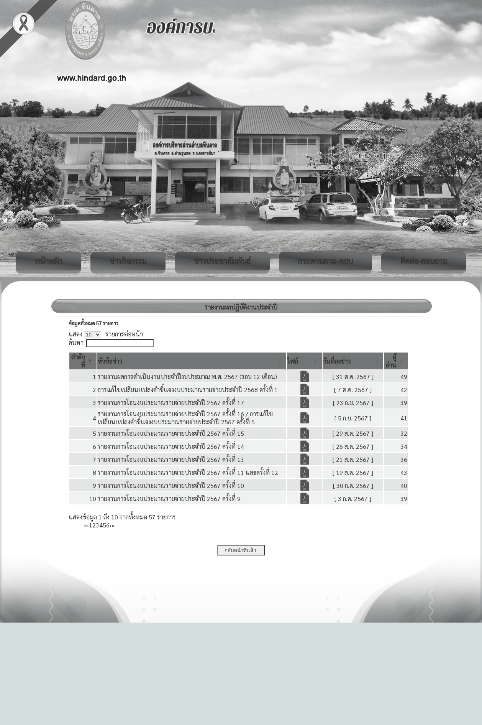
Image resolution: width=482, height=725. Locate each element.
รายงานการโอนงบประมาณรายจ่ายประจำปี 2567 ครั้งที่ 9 (169, 498)
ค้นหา (76, 342)
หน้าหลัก (48, 261)
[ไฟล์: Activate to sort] (304, 361)
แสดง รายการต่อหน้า (106, 334)
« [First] (85, 525)
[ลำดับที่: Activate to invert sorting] (83, 361)
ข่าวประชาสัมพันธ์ (222, 261)
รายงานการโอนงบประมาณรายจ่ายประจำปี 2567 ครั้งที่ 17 (171, 403)
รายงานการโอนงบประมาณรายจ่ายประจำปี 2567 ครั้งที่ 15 (171, 433)
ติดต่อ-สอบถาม (423, 261)
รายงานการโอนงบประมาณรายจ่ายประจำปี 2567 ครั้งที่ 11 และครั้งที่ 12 (188, 472)
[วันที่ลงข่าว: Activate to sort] (353, 361)
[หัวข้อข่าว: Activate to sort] (191, 361)
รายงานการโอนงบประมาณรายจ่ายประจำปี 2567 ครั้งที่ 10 (171, 485)
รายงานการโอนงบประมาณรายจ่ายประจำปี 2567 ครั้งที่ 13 (171, 459)
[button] (110, 361)
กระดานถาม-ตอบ (325, 261)
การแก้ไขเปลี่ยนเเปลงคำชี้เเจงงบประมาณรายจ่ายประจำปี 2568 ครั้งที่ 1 (188, 390)
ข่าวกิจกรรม (128, 261)
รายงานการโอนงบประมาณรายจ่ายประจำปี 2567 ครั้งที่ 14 (171, 446)
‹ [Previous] (88, 525)
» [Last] (113, 525)
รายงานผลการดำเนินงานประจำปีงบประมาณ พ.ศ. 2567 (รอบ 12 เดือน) (187, 376)
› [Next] (110, 525)
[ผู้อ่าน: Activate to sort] (396, 361)
